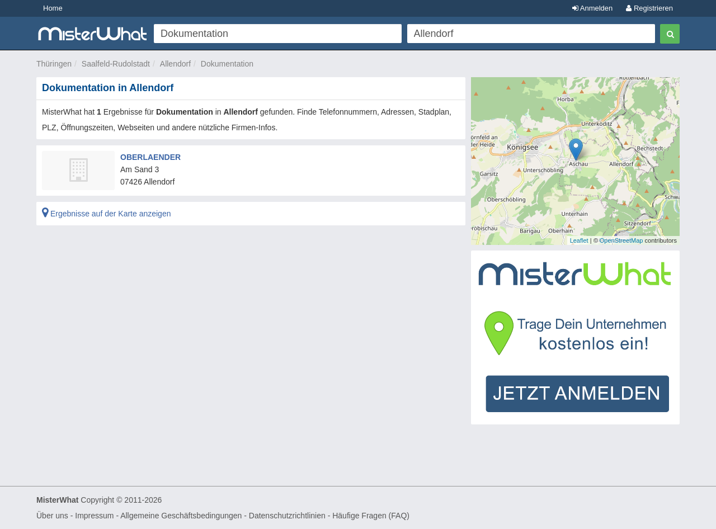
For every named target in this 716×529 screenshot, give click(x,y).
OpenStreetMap (621, 240)
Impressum (94, 515)
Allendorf (175, 63)
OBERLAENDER (150, 157)
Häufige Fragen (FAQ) (370, 515)
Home (53, 8)
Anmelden (592, 8)
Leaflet (579, 240)
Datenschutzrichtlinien (287, 515)
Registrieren (649, 8)
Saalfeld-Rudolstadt (116, 63)
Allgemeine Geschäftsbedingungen (181, 515)
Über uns (52, 515)
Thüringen (54, 63)
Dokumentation (227, 63)
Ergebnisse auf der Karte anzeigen (106, 213)
